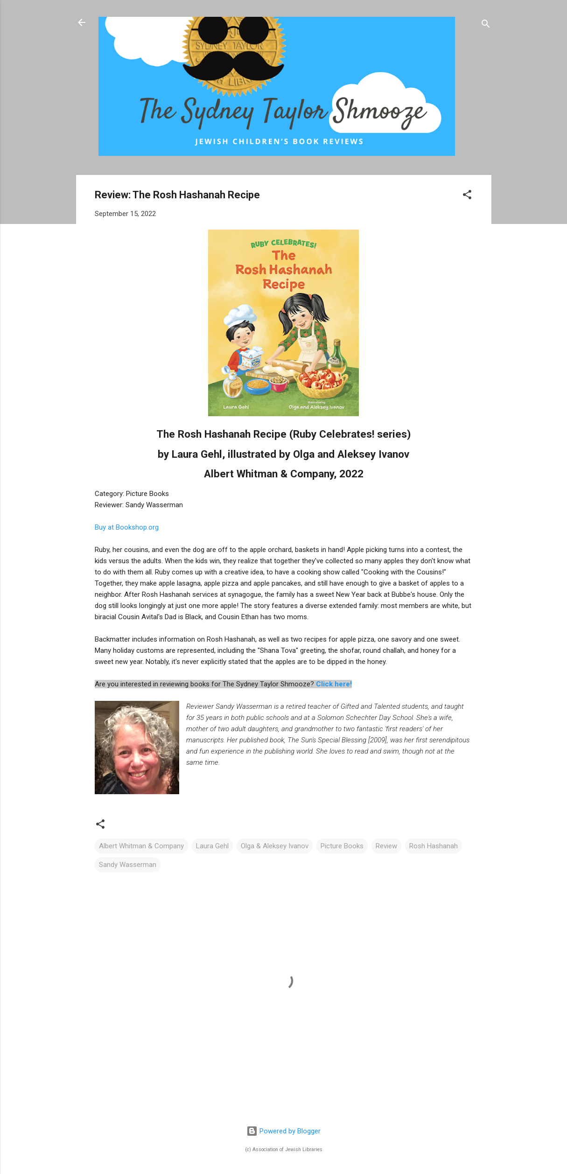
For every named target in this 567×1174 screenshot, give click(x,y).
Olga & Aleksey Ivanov (274, 846)
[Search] (485, 25)
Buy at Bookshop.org (127, 527)
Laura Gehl (212, 846)
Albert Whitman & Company (141, 846)
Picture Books (342, 846)
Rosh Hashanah (433, 846)
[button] (467, 196)
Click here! (334, 684)
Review (386, 846)
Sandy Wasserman (127, 864)
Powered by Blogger (283, 1131)
